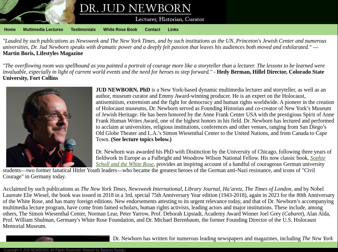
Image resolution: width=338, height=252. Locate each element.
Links (173, 29)
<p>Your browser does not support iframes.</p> (169, 138)
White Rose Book (120, 29)
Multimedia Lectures (43, 29)
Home (10, 29)
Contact (153, 29)
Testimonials (83, 29)
